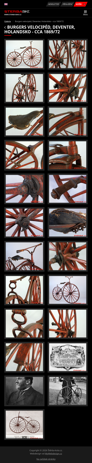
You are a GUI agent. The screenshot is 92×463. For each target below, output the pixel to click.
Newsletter (53, 4)
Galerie (7, 21)
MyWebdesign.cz (53, 453)
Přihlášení (67, 4)
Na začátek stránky (46, 459)
